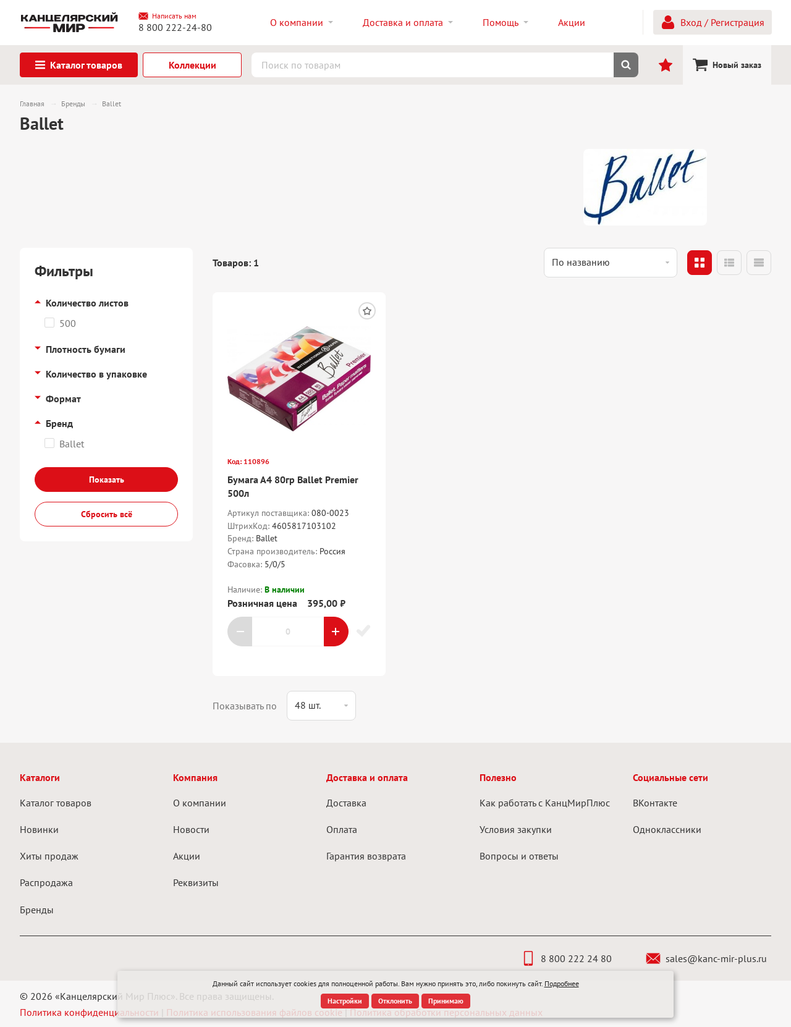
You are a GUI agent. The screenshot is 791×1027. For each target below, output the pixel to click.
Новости (191, 829)
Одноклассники (667, 829)
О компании (199, 803)
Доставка (346, 803)
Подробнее (561, 983)
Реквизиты (196, 882)
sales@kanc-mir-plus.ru (706, 958)
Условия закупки (516, 829)
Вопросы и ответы (519, 856)
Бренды (37, 909)
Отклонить (395, 1000)
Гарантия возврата (366, 856)
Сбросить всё (106, 514)
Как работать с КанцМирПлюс (545, 803)
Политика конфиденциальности (89, 1012)
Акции (186, 856)
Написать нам (167, 16)
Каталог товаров (55, 803)
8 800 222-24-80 (175, 27)
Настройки (345, 1000)
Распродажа (46, 882)
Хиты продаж (49, 856)
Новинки (39, 829)
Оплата (341, 829)
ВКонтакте (655, 803)
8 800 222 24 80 (566, 958)
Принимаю (445, 1000)
